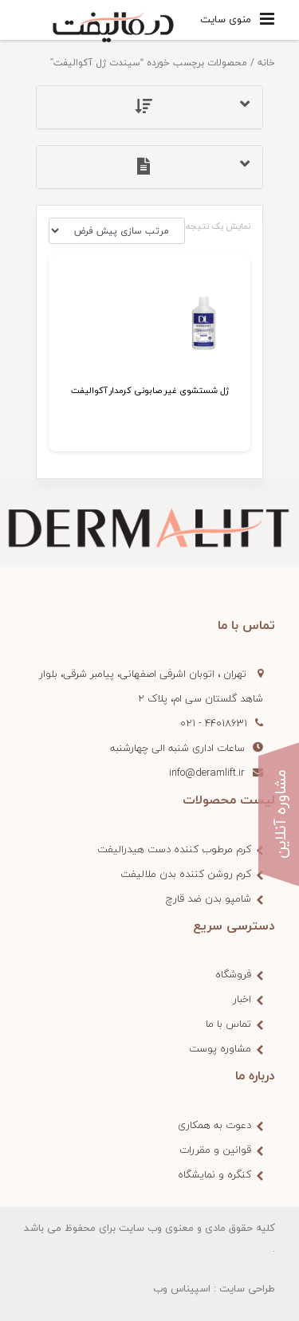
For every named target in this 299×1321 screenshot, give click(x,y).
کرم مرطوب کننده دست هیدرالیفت (174, 849)
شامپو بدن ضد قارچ (208, 898)
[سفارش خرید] (117, 231)
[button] (149, 107)
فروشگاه (233, 974)
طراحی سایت (247, 1288)
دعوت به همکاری (214, 1125)
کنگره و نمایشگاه (214, 1174)
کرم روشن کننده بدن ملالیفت (185, 874)
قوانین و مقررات (215, 1149)
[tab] (149, 107)
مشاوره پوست (220, 1048)
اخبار (242, 999)
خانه (266, 62)
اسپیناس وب (181, 1288)
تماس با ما (228, 1023)
